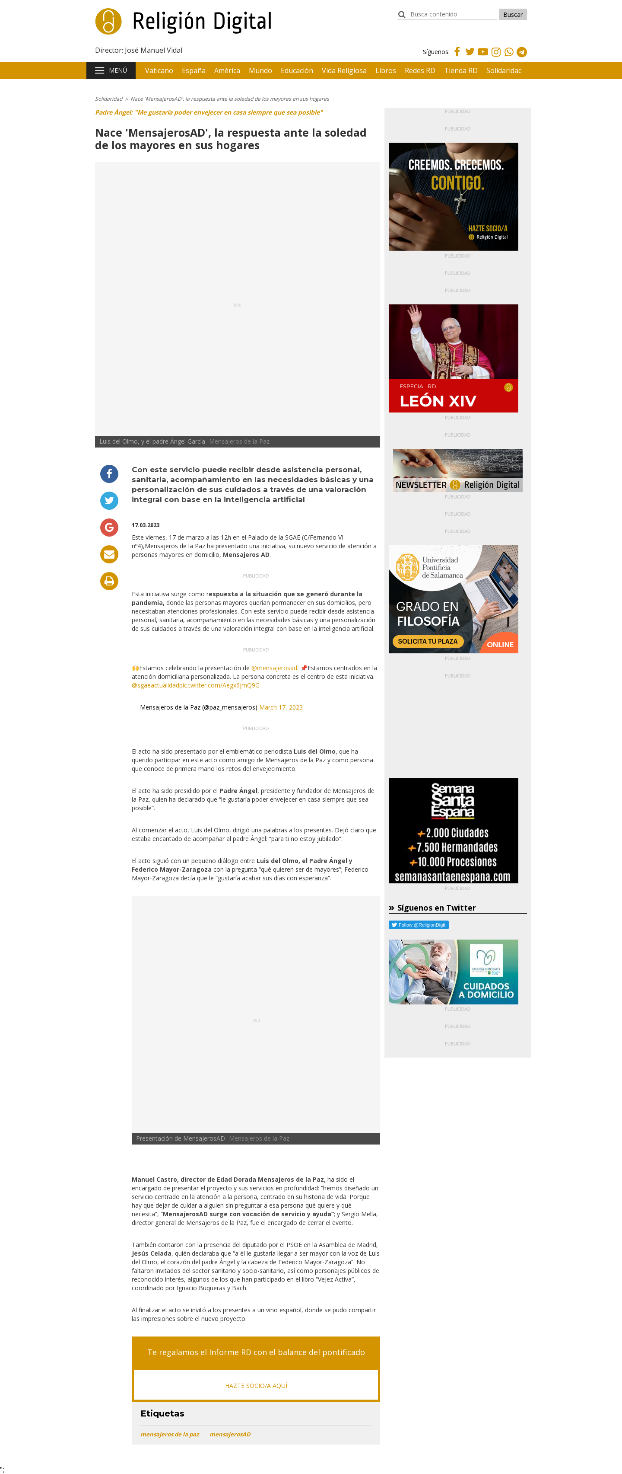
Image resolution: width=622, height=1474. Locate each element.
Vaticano (159, 70)
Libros (385, 70)
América (227, 70)
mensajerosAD (230, 1434)
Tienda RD (461, 70)
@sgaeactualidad (155, 685)
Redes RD (420, 70)
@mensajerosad (274, 668)
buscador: (401, 18)
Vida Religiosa (344, 70)
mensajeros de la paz (169, 1434)
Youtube (483, 56)
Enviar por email (109, 554)
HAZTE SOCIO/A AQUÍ (256, 1385)
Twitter (470, 56)
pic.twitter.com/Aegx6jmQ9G (219, 685)
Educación (297, 70)
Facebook (457, 56)
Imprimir (109, 581)
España (194, 70)
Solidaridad (504, 70)
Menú (118, 70)
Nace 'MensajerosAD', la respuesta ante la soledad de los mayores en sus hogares (229, 98)
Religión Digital (138, 25)
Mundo (260, 70)
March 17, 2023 (281, 707)
